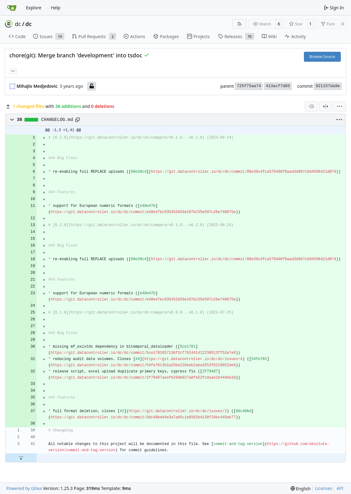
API (339, 488)
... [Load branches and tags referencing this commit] (13, 70)
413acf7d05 (278, 86)
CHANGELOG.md (57, 119)
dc (18, 24)
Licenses (323, 488)
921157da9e (328, 86)
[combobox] (311, 106)
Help (55, 8)
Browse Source (322, 56)
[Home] (11, 7)
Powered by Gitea (24, 488)
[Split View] (325, 106)
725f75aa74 (249, 86)
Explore (33, 8)
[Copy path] (77, 119)
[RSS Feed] (239, 24)
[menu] (339, 106)
